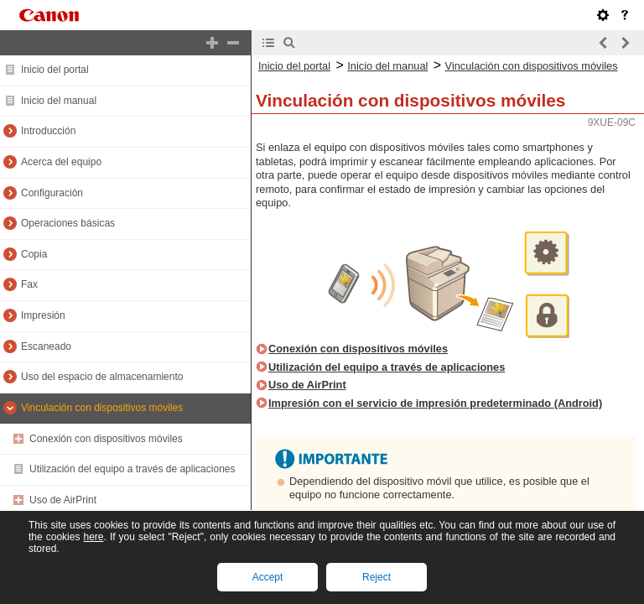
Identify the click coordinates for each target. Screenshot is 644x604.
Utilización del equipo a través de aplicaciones (132, 469)
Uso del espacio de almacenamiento (102, 377)
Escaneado (46, 346)
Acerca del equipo (61, 162)
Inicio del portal (55, 70)
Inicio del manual (58, 101)
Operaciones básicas (68, 223)
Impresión (43, 315)
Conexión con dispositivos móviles (106, 439)
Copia (34, 254)
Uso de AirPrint (62, 500)
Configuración (52, 193)
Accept (267, 577)
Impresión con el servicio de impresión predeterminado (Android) (435, 403)
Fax (29, 284)
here (93, 537)
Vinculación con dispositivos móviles (102, 408)
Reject (376, 577)
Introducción (48, 131)
